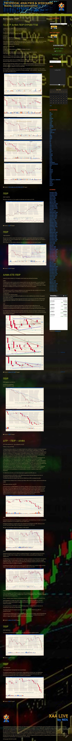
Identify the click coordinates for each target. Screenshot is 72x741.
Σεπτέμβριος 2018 (54, 273)
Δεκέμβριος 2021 (53, 223)
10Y (50, 112)
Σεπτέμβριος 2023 (54, 208)
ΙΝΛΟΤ (51, 159)
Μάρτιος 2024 (53, 202)
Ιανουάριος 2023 (53, 213)
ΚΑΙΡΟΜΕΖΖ (52, 162)
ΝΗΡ (51, 174)
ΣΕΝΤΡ (51, 181)
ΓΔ (14, 187)
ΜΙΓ (50, 168)
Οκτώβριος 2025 (53, 195)
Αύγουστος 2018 (53, 275)
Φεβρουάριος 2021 (54, 232)
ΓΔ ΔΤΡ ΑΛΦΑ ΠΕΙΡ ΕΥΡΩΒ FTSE (20, 24)
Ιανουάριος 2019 (53, 268)
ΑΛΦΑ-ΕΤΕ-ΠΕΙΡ (11, 274)
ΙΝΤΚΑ (51, 161)
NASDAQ (51, 126)
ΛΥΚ (50, 166)
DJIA (51, 116)
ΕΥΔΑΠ (51, 154)
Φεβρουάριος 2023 (54, 212)
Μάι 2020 (52, 245)
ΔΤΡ (16, 187)
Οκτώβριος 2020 (53, 238)
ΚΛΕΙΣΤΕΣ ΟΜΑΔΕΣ (54, 164)
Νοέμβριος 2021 (53, 225)
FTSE (9, 187)
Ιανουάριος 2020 (53, 250)
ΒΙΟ (50, 141)
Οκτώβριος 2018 (53, 272)
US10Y (51, 131)
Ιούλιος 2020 (52, 242)
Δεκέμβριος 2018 (53, 269)
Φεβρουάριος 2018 (54, 283)
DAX (50, 115)
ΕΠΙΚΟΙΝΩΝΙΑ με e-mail (13, 15)
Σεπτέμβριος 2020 (54, 239)
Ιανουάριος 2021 (53, 233)
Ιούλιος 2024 (52, 199)
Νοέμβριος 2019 (53, 253)
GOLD (51, 122)
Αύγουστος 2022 (53, 218)
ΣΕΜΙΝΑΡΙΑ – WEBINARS (55, 179)
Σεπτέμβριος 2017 (54, 290)
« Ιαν (51, 105)
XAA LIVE (37, 15)
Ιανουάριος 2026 (53, 192)
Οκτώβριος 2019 (53, 255)
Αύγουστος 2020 (53, 240)
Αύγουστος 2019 (53, 258)
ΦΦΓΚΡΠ (51, 183)
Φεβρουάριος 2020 (54, 249)
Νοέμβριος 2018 (53, 270)
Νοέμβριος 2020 (53, 236)
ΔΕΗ (51, 145)
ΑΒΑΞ (51, 135)
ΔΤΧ (50, 148)
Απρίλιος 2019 (53, 263)
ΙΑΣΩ (51, 156)
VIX (50, 134)
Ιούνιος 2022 (52, 219)
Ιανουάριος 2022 (53, 222)
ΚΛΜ (51, 165)
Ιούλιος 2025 (52, 196)
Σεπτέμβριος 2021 (54, 226)
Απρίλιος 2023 (53, 210)
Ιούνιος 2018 (52, 278)
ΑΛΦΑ (12, 187)
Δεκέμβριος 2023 (53, 206)
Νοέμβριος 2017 (53, 288)
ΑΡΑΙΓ (51, 138)
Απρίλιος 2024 (53, 200)
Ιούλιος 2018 (52, 276)
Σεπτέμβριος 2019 (54, 256)
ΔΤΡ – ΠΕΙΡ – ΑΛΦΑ (14, 440)
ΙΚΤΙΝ (51, 158)
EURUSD (51, 118)
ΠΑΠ (51, 176)
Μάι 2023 (52, 209)
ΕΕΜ (51, 149)
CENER (51, 114)
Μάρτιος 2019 (53, 265)
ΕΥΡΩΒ (19, 187)
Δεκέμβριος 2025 (53, 193)
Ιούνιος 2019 (52, 260)
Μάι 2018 (52, 279)
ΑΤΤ (50, 139)
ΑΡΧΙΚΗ (4, 15)
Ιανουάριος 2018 (53, 285)
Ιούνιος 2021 (52, 228)
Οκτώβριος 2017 (53, 289)
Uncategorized (53, 129)
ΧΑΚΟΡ (51, 185)
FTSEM (51, 121)
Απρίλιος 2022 (53, 220)
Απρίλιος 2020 (53, 246)
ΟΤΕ (50, 175)
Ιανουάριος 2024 (53, 205)
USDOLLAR (52, 132)
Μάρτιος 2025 (53, 198)
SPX (50, 128)
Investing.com (58, 331)
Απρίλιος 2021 (53, 229)
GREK (51, 124)
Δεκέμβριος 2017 (53, 286)
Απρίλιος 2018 (53, 280)
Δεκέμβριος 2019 (53, 252)
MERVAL (51, 125)
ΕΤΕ (12, 372)
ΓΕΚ (50, 144)
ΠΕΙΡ (22, 187)
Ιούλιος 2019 (52, 259)
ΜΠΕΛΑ (51, 171)
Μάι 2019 (52, 262)
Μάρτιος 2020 (53, 248)
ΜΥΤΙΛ (51, 172)
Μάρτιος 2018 (53, 282)
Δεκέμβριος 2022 (53, 215)
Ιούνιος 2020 (52, 243)
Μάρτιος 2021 (53, 230)
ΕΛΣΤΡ (51, 151)
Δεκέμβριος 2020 (53, 235)
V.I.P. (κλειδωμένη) (45, 15)
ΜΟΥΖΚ (51, 169)
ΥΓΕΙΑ (51, 182)
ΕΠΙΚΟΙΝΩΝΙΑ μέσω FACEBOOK (27, 15)
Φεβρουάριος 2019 (54, 266)
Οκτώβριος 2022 (53, 216)
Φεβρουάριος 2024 (54, 203)
